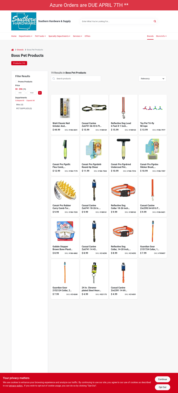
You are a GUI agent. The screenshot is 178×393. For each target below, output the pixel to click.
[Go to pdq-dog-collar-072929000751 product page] (65, 279)
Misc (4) (19, 104)
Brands (150, 36)
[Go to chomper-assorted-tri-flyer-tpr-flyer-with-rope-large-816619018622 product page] (153, 115)
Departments (24, 36)
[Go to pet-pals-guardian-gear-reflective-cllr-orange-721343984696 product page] (123, 238)
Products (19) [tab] (19, 63)
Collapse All (19, 101)
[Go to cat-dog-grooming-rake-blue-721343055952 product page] (123, 156)
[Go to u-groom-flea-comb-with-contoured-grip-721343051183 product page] (65, 156)
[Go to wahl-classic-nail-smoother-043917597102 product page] (65, 115)
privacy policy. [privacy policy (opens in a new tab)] (16, 385)
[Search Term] (119, 21)
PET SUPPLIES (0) (24, 108)
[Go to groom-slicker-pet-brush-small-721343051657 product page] (153, 156)
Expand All (31, 101)
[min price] (20, 93)
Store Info (160, 36)
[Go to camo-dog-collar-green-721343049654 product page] (94, 197)
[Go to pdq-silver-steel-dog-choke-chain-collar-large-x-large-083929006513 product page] (94, 279)
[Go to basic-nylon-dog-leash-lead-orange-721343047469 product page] (153, 197)
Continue (162, 379)
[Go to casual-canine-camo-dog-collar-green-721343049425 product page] (94, 238)
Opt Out (162, 387)
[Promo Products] (16, 81)
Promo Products (25, 81)
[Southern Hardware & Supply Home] (23, 21)
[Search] (155, 21)
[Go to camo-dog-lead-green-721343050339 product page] (94, 115)
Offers (87, 36)
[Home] (12, 49)
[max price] (32, 93)
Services (76, 36)
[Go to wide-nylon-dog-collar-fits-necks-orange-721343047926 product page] (123, 279)
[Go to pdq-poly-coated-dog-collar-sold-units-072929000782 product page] (153, 238)
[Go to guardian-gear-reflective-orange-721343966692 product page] (123, 115)
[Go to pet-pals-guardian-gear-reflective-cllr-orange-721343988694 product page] (123, 197)
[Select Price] (40, 93)
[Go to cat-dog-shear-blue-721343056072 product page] (94, 156)
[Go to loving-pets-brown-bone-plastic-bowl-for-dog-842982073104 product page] (65, 238)
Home (14, 36)
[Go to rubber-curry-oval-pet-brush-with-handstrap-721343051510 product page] (65, 197)
